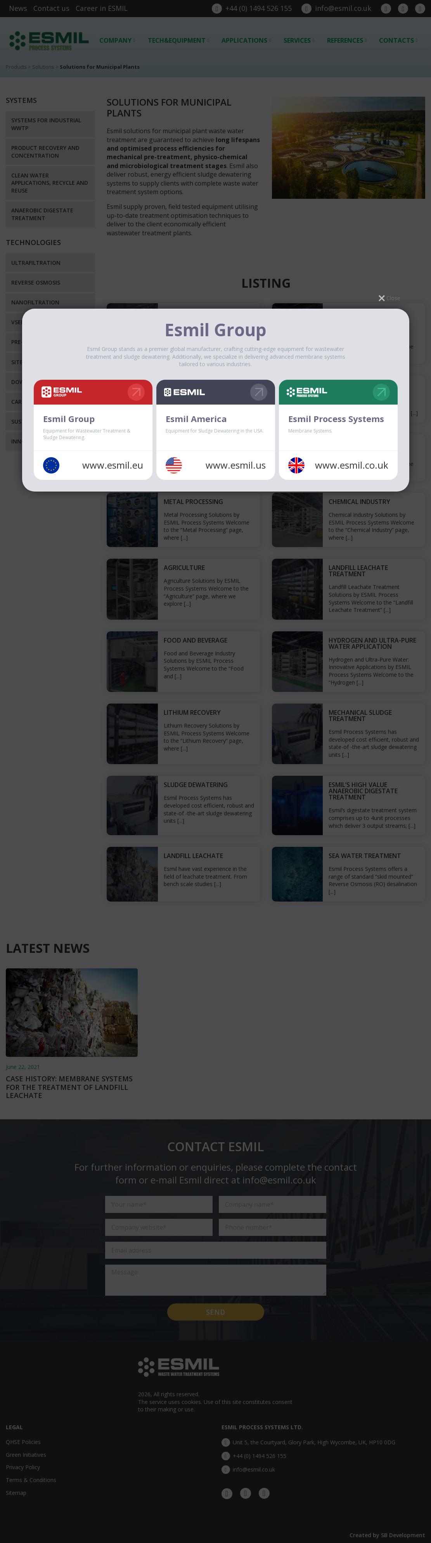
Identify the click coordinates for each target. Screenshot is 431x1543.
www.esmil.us (236, 465)
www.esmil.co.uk (351, 465)
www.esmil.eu (112, 465)
